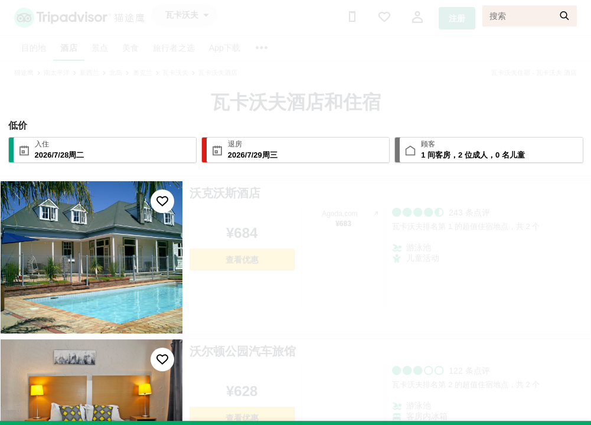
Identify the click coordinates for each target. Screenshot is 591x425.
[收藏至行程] (162, 201)
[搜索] (529, 16)
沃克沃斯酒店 (225, 193)
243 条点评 (469, 212)
